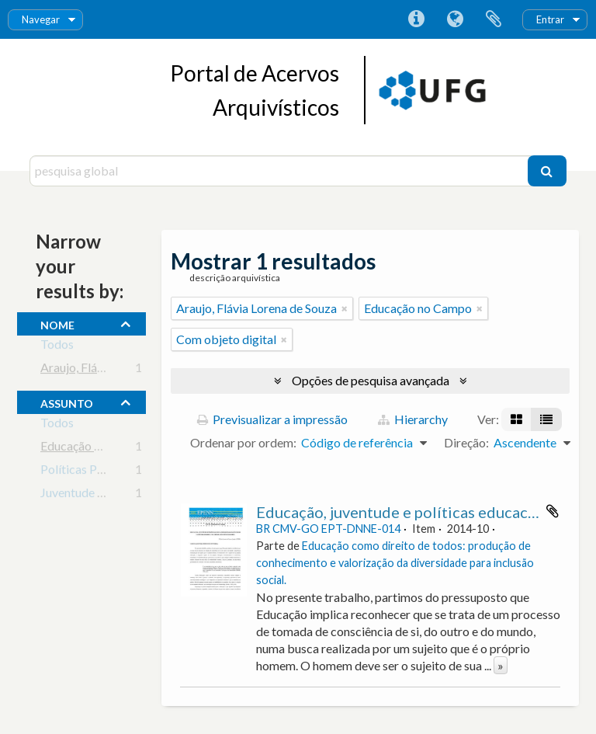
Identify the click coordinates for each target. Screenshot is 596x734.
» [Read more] (500, 665)
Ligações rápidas (416, 19)
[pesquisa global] (280, 170)
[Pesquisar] (547, 170)
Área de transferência (493, 19)
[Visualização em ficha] (516, 419)
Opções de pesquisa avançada (370, 380)
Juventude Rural (82, 495)
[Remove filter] (344, 308)
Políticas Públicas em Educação (123, 471)
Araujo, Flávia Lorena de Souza (120, 370)
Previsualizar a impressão (272, 419)
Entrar (550, 19)
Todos (57, 346)
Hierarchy (413, 419)
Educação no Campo (94, 448)
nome (57, 323)
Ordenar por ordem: (243, 442)
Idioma (454, 19)
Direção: (466, 442)
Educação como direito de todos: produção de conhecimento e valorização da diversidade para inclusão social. (395, 562)
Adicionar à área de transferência (552, 511)
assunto (66, 401)
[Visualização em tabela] (546, 419)
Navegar (41, 19)
